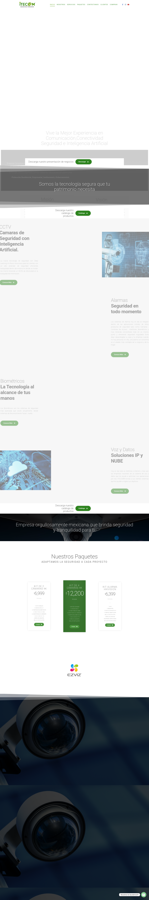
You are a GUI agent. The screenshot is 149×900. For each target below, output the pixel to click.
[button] (83, 222)
